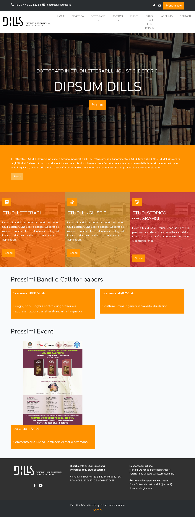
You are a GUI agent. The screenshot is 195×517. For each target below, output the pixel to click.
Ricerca (118, 18)
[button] (78, 18)
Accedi (97, 510)
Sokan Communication (112, 505)
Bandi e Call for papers (149, 22)
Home (60, 16)
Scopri (97, 104)
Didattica (78, 18)
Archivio (167, 16)
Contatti (185, 16)
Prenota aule (174, 5)
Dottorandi (98, 18)
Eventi (134, 16)
